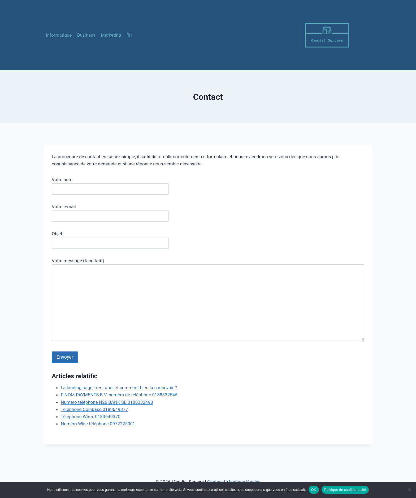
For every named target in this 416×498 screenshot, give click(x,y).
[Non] (409, 489)
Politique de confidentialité (345, 490)
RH (129, 35)
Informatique (59, 35)
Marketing (111, 35)
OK (313, 490)
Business (86, 35)
